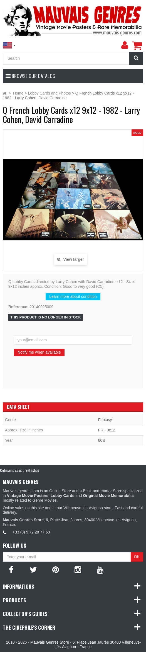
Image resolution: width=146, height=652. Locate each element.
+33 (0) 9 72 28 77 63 (31, 532)
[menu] (124, 45)
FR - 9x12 (106, 430)
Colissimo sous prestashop (19, 470)
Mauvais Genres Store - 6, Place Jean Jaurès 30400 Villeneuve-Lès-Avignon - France (85, 644)
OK (137, 556)
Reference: (18, 307)
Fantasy (105, 419)
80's (101, 440)
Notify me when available (39, 352)
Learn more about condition (72, 296)
